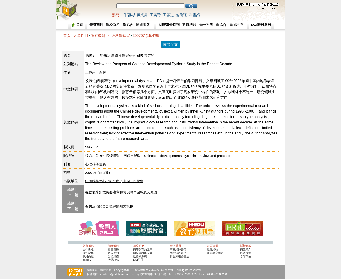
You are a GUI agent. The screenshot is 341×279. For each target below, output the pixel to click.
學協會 (128, 25)
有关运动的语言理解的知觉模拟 (109, 206)
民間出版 (143, 25)
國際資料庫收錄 (142, 253)
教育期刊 (113, 253)
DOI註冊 (138, 259)
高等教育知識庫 (142, 249)
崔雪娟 (194, 15)
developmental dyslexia (178, 156)
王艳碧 (90, 72)
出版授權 (245, 253)
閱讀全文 (170, 44)
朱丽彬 (129, 15)
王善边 (168, 15)
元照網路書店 (178, 253)
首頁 (79, 25)
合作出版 (88, 249)
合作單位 (245, 256)
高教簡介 (245, 249)
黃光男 (142, 15)
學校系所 (113, 25)
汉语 (88, 156)
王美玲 (155, 15)
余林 (102, 72)
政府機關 (189, 25)
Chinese (150, 156)
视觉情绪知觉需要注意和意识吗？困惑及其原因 (121, 192)
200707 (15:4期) (146, 36)
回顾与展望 (131, 156)
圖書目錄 (113, 249)
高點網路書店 (178, 249)
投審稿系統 (140, 256)
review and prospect (214, 156)
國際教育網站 (215, 253)
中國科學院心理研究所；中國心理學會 (114, 181)
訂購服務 (113, 256)
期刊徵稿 (88, 253)
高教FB (87, 259)
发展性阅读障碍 (108, 156)
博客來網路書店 (179, 256)
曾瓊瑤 (181, 15)
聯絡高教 (88, 256)
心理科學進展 (119, 36)
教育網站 (212, 249)
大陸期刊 (80, 36)
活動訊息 (113, 259)
